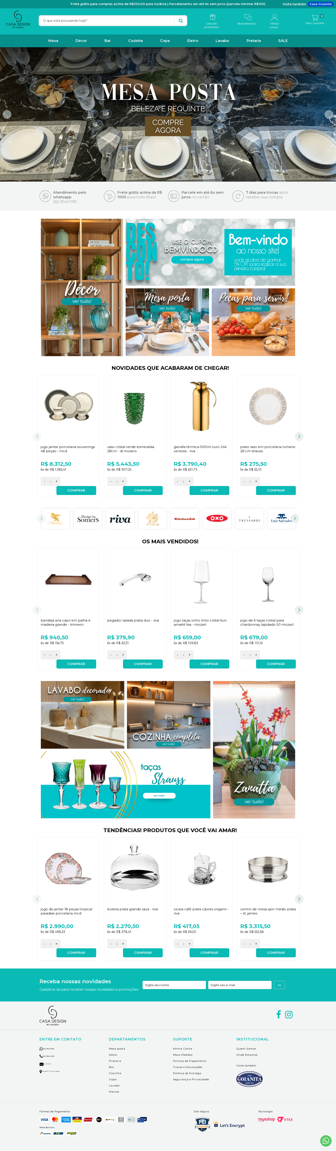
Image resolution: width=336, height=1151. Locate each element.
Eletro (192, 41)
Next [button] (329, 114)
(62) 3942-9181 (55, 1041)
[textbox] (113, 20)
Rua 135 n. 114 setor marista (59, 1063)
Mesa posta (117, 1041)
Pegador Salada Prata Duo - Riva (134, 618)
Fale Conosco (50, 1056)
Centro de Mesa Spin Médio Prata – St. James (263, 906)
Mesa (53, 41)
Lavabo (222, 41)
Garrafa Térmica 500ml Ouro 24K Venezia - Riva (198, 449)
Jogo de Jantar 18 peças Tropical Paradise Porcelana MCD (68, 906)
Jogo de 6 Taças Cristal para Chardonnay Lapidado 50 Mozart (263, 622)
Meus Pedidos (183, 1047)
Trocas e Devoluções (187, 1059)
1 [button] (163, 174)
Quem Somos (246, 1041)
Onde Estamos (247, 1047)
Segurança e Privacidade (191, 1071)
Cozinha (135, 41)
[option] (168, 114)
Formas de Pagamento (189, 1053)
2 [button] (168, 174)
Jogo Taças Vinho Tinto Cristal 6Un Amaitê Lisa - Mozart (198, 620)
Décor (81, 41)
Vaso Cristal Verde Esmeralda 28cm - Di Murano (131, 449)
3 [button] (172, 174)
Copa (165, 41)
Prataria (254, 41)
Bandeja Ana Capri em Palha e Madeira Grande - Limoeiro (66, 620)
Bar (108, 41)
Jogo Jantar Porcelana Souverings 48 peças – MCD (64, 449)
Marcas (114, 1084)
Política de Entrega (187, 1065)
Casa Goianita (321, 4)
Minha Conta (182, 1041)
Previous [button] (7, 114)
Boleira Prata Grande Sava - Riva (133, 904)
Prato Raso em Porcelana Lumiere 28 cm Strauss (261, 449)
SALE (283, 41)
